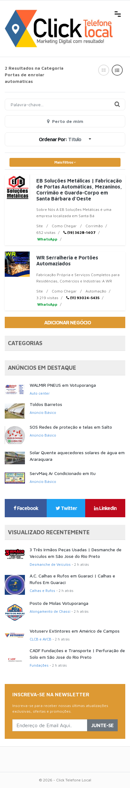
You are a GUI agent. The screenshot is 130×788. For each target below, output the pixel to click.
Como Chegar (64, 225)
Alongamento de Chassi (50, 611)
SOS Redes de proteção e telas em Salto (71, 427)
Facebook (26, 508)
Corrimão (94, 225)
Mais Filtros (65, 162)
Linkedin (105, 508)
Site (39, 225)
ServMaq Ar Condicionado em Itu (63, 473)
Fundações (39, 665)
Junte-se (102, 725)
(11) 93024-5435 (82, 297)
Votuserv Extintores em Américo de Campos (75, 631)
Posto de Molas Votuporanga (59, 603)
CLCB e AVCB (40, 639)
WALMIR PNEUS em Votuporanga (63, 385)
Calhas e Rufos (42, 590)
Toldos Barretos (46, 404)
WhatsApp (46, 239)
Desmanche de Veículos (50, 564)
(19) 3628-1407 (79, 232)
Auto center (40, 393)
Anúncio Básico (43, 412)
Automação (96, 291)
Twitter (66, 508)
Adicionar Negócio (67, 322)
